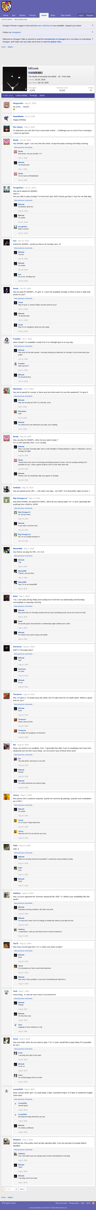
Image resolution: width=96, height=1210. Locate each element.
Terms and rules (61, 1203)
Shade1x (17, 1140)
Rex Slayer (18, 127)
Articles (22, 15)
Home (5, 15)
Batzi (15, 596)
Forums (32, 15)
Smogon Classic (9, 1203)
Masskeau (17, 389)
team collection (43, 25)
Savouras (17, 646)
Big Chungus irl (20, 498)
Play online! (66, 15)
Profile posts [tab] (8, 95)
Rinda (15, 140)
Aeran (16, 288)
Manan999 (17, 548)
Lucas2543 (18, 1089)
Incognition (18, 188)
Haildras (17, 893)
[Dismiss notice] (92, 25)
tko (14, 745)
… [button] (12, 1189)
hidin (15, 845)
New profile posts (20, 19)
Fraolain (16, 339)
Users (44, 15)
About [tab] (42, 95)
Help (82, 1203)
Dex (13, 15)
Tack (15, 991)
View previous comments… (24, 147)
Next (21, 1189)
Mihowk (21, 162)
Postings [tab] (33, 95)
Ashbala (16, 487)
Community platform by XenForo (48, 1207)
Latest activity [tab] (21, 95)
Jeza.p (16, 795)
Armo (15, 1039)
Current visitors (6, 19)
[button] (38, 15)
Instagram (16, 32)
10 (16, 1189)
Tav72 (15, 943)
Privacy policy (74, 1203)
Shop (52, 15)
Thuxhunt (17, 694)
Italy (68, 76)
